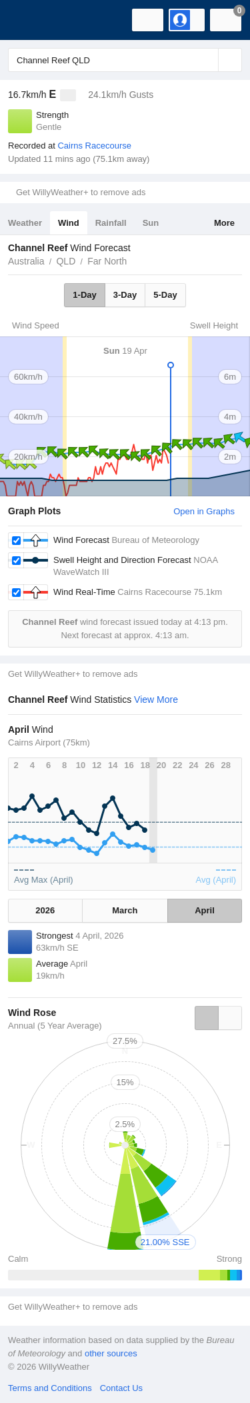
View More (156, 699)
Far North (107, 261)
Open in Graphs (204, 511)
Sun (151, 223)
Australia (26, 261)
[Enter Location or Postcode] (125, 60)
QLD (65, 261)
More (224, 223)
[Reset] (206, 60)
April (205, 910)
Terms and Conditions (50, 1388)
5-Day (165, 295)
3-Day (125, 295)
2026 (45, 910)
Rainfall (111, 223)
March (124, 910)
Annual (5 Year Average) (55, 1026)
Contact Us (121, 1388)
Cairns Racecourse (94, 146)
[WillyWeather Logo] (30, 20)
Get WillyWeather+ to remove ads (80, 192)
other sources (111, 1353)
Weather (25, 223)
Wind (68, 223)
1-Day (84, 295)
